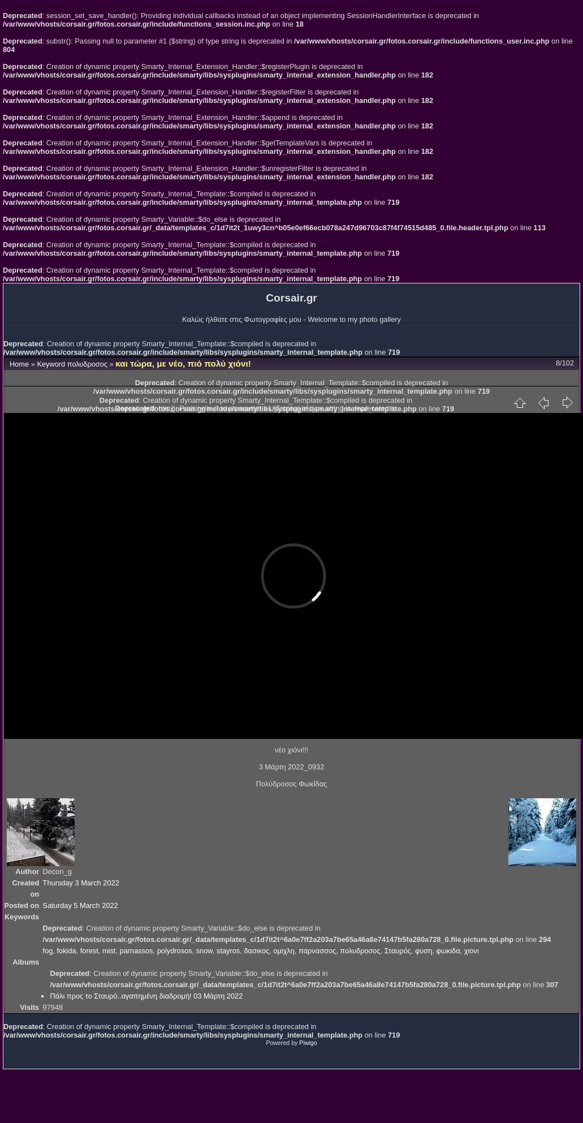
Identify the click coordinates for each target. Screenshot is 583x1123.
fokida (66, 950)
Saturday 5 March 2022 (80, 905)
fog (48, 950)
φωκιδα (448, 950)
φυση (423, 950)
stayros (228, 950)
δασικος (256, 950)
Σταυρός (398, 950)
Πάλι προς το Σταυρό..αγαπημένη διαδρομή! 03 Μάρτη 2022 (146, 996)
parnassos (136, 950)
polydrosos (174, 950)
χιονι (471, 950)
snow (204, 950)
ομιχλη (284, 950)
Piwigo (308, 1042)
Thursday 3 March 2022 (81, 883)
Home (19, 364)
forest (89, 950)
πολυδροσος (87, 364)
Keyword (51, 364)
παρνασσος (317, 950)
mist (108, 950)
